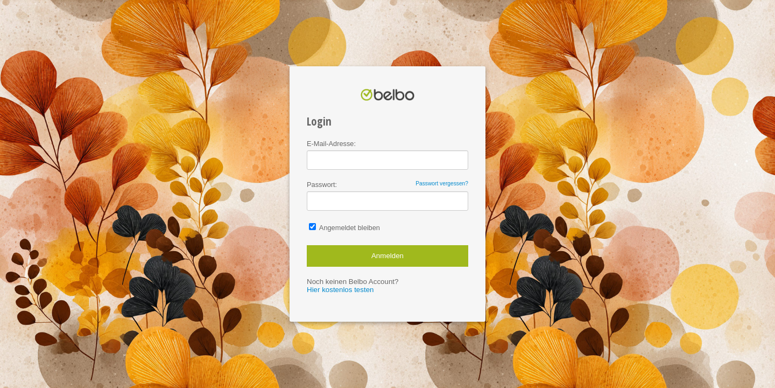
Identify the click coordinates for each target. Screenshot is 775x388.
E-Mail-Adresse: (331, 144)
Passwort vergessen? (441, 183)
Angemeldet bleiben (344, 227)
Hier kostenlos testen (340, 290)
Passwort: (387, 185)
